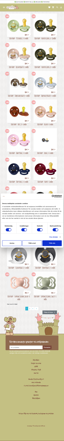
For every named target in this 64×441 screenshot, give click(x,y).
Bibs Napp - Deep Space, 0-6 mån (18, 181)
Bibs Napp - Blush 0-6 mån (45, 124)
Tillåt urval (32, 243)
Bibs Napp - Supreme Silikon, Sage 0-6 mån (45, 298)
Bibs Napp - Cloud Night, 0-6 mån (19, 267)
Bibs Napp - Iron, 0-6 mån (45, 153)
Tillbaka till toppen (50, 312)
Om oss (36, 373)
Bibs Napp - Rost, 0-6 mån (19, 124)
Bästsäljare (36, 398)
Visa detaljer (53, 237)
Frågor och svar (36, 363)
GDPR (36, 366)
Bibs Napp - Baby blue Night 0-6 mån (45, 95)
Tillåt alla (52, 243)
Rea (36, 392)
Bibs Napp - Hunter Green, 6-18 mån (45, 38)
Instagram (41, 413)
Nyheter (36, 395)
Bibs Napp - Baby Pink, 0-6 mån (18, 153)
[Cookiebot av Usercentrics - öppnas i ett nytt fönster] (53, 196)
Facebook (35, 413)
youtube (51, 413)
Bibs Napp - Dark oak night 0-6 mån (19, 95)
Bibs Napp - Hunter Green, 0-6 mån (45, 67)
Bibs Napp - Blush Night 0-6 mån (19, 67)
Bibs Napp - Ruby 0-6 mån (45, 181)
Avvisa (12, 243)
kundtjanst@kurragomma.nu (38, 385)
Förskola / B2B (36, 370)
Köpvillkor (36, 360)
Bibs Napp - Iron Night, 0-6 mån (45, 267)
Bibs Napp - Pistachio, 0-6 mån (18, 38)
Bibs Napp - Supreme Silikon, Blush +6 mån (19, 298)
